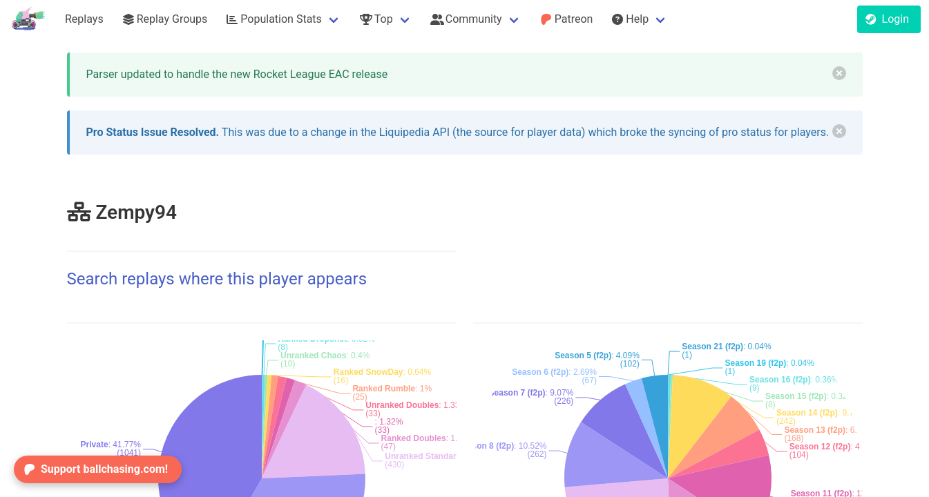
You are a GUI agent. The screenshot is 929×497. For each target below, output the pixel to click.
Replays (84, 19)
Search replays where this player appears (217, 279)
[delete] (839, 73)
